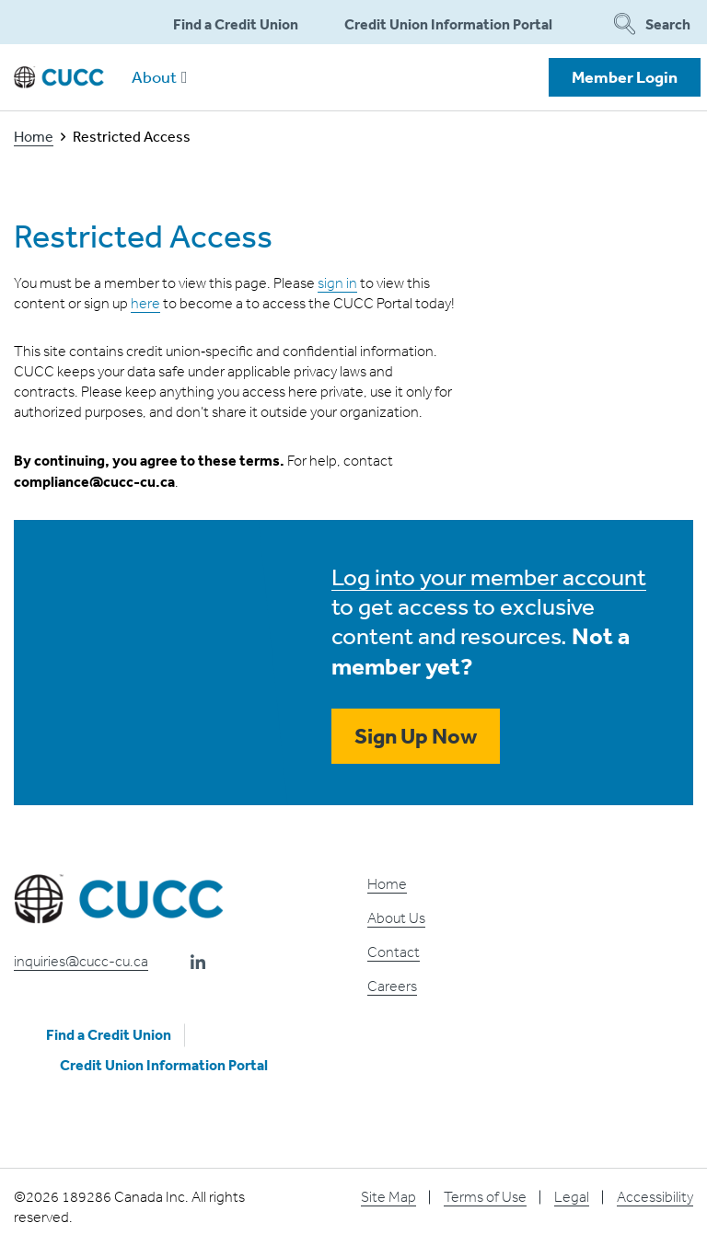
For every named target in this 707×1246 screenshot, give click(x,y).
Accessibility (655, 1197)
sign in (337, 283)
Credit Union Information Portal (448, 24)
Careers (392, 986)
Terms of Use (485, 1197)
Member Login (625, 76)
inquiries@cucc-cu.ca (81, 961)
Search (651, 24)
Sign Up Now (415, 735)
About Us (396, 918)
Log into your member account (488, 576)
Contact (393, 952)
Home (33, 136)
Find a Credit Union (235, 24)
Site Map (388, 1197)
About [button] (160, 76)
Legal (571, 1197)
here (145, 303)
